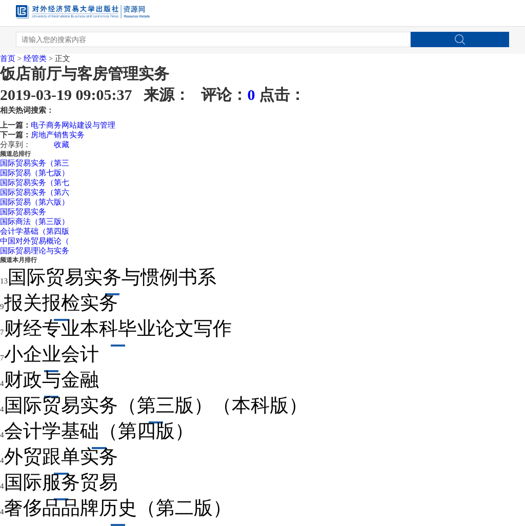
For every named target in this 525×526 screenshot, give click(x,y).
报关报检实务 (61, 302)
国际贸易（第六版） (34, 202)
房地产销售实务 (58, 135)
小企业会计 (51, 354)
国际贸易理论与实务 (34, 251)
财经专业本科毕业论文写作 (118, 328)
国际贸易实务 (23, 212)
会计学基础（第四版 (34, 231)
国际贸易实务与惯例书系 (112, 277)
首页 (7, 58)
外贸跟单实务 (61, 456)
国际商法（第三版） (34, 221)
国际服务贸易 (61, 482)
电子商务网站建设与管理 (73, 125)
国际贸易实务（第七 (34, 182)
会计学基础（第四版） (99, 430)
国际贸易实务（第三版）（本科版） (156, 405)
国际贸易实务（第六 (34, 192)
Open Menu (496, 14)
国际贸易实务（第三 (34, 163)
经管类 (35, 58)
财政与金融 (51, 379)
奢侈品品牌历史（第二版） (118, 507)
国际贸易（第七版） (34, 173)
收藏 (61, 144)
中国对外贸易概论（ (34, 241)
